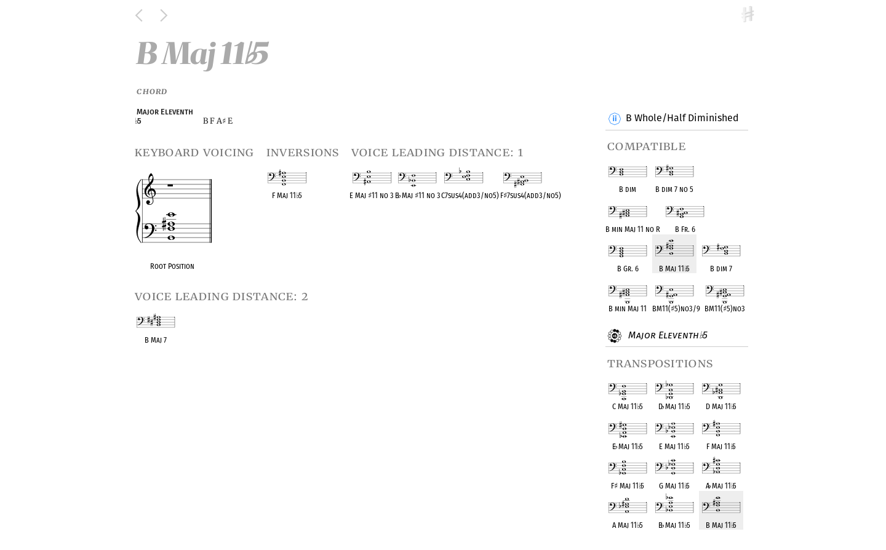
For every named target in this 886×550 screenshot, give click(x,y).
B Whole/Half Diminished (682, 118)
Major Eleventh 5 (666, 336)
